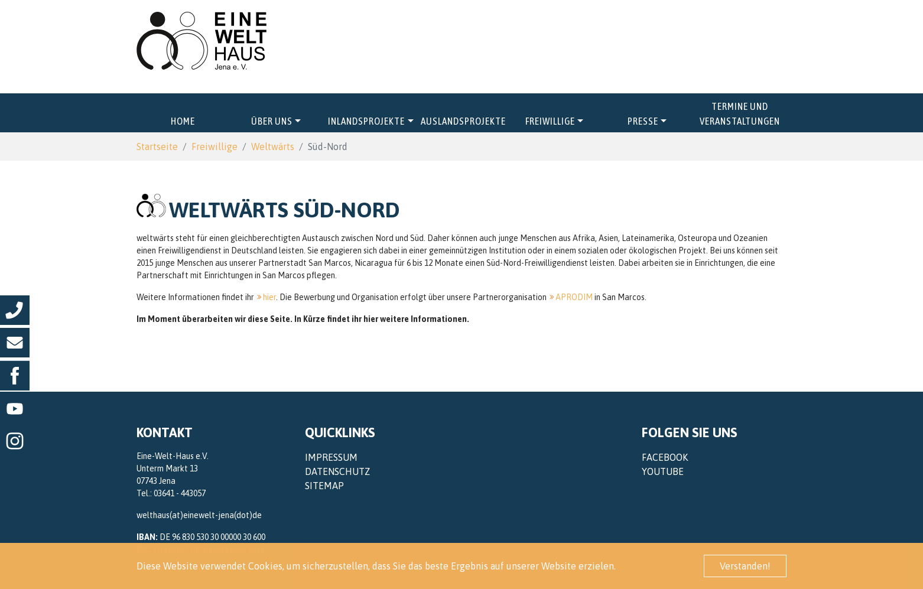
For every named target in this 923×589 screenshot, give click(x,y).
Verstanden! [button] (745, 566)
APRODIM (574, 297)
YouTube (663, 471)
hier (269, 297)
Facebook (665, 457)
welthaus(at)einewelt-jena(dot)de (199, 515)
